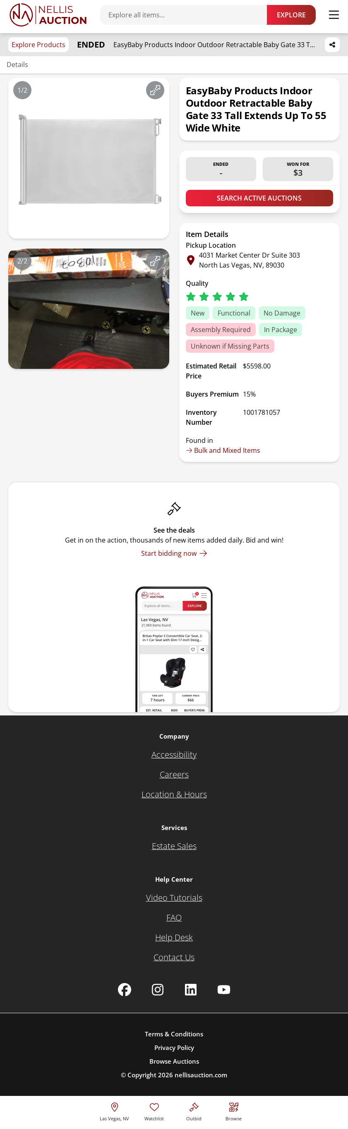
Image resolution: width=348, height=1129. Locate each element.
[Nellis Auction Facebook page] (124, 989)
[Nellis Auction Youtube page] (223, 989)
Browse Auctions (174, 1061)
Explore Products (38, 44)
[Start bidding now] (174, 553)
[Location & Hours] (174, 794)
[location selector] (114, 1110)
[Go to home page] (48, 14)
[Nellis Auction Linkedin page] (190, 989)
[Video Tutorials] (174, 898)
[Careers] (174, 774)
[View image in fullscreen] (155, 90)
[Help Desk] (174, 937)
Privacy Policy (174, 1047)
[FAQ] (174, 917)
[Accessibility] (174, 755)
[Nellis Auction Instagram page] (157, 989)
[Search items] (187, 15)
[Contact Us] (174, 957)
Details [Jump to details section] (17, 64)
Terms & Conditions (174, 1034)
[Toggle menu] (334, 15)
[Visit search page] (233, 1110)
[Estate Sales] (174, 846)
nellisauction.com (201, 1075)
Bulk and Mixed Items (223, 450)
